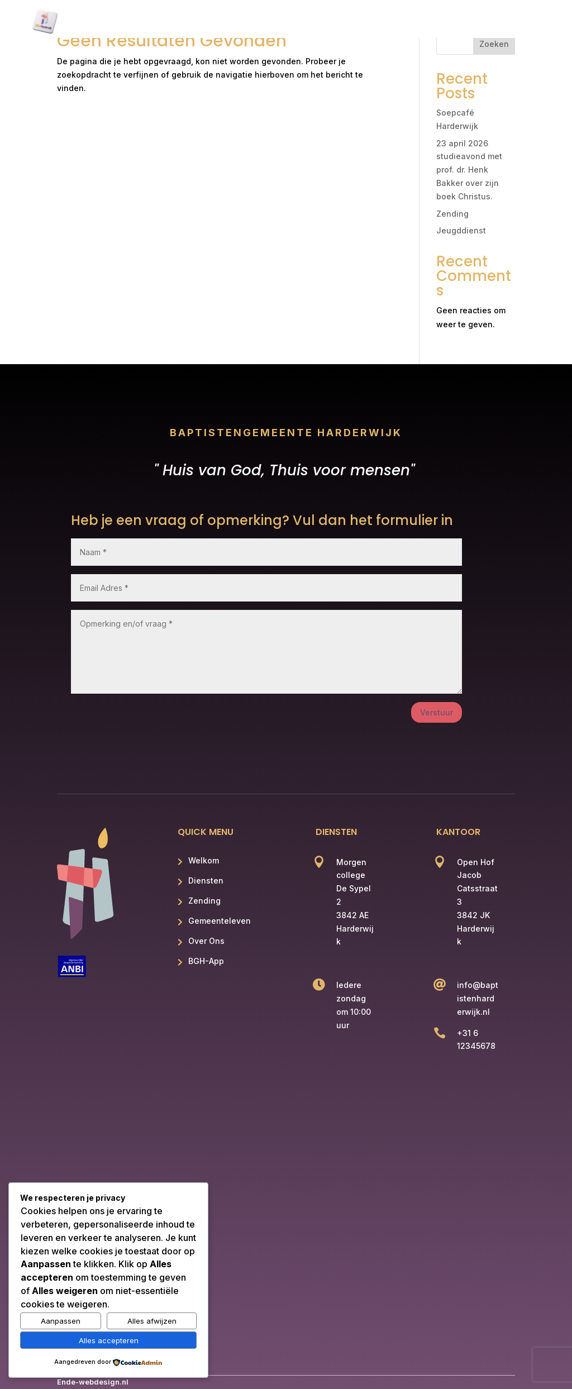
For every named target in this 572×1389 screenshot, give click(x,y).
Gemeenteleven (364, 23)
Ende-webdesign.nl (92, 1381)
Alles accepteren (109, 1340)
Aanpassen (60, 1320)
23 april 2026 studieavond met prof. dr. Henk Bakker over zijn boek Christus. (469, 170)
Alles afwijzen (152, 1320)
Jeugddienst (461, 230)
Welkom (179, 23)
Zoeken (494, 44)
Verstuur (436, 712)
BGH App (496, 23)
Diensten (236, 23)
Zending (293, 23)
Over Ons (437, 23)
